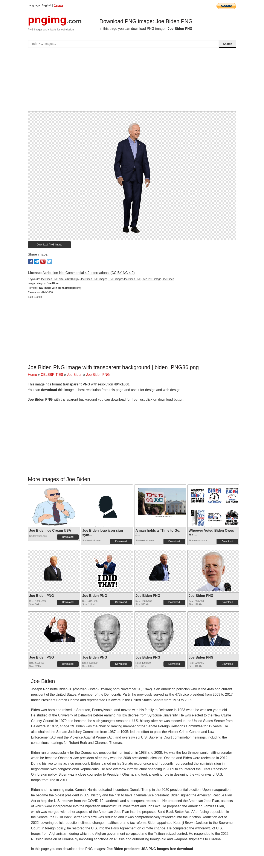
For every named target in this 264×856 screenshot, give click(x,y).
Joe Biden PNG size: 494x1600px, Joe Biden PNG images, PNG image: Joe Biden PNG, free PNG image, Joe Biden (107, 279)
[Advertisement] (132, 81)
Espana (58, 5)
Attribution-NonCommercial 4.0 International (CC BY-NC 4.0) (89, 273)
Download (67, 537)
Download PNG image (49, 244)
